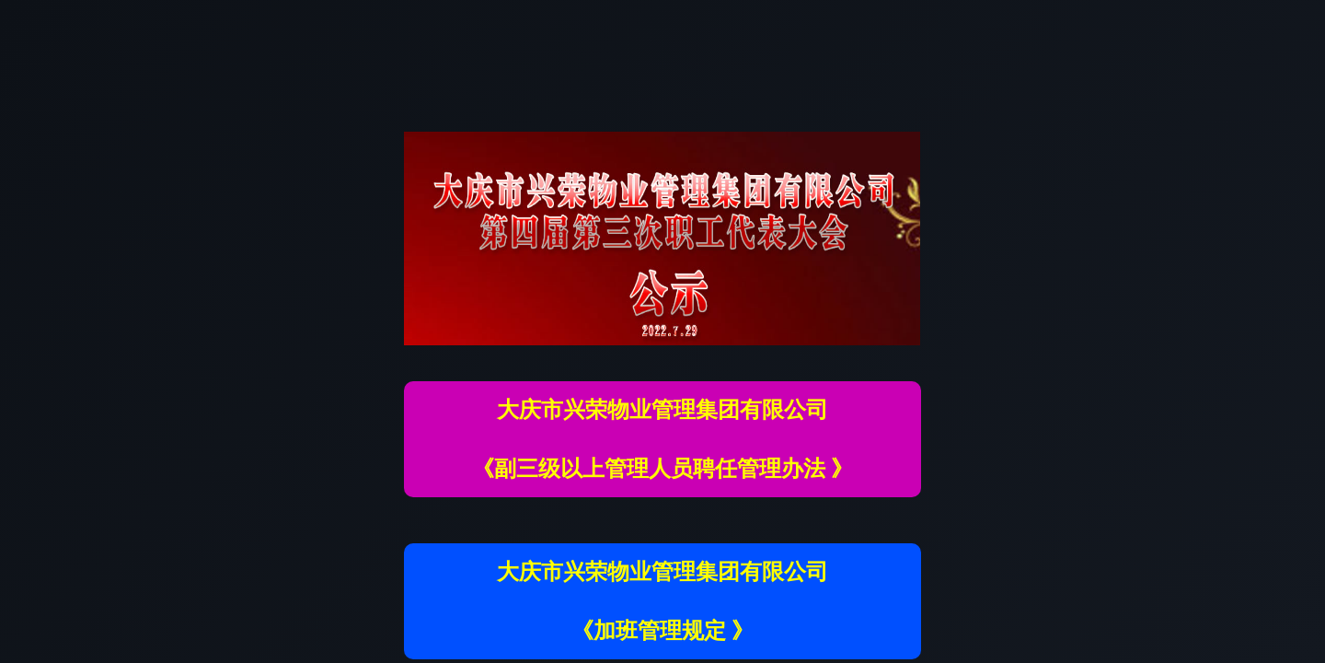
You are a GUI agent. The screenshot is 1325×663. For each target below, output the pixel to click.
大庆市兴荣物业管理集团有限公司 (662, 409)
